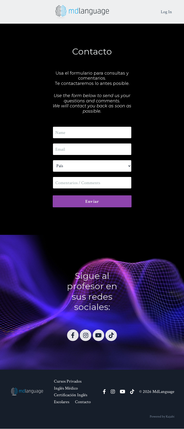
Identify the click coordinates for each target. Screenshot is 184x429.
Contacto (83, 402)
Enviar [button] (92, 201)
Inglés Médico (66, 388)
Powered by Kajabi (162, 416)
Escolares (61, 402)
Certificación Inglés (70, 395)
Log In (166, 11)
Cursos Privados (67, 381)
